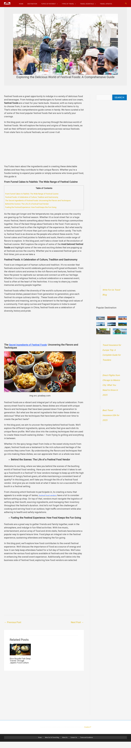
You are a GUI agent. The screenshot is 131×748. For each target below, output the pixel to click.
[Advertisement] (44, 150)
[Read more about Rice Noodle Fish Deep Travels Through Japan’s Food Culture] (20, 649)
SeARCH (119, 97)
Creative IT (87, 732)
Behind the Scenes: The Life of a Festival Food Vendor (30, 204)
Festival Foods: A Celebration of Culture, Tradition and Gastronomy (36, 197)
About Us (64, 743)
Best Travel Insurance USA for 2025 (110, 420)
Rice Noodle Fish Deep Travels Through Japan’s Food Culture (20, 660)
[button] (126, 3)
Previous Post (12, 622)
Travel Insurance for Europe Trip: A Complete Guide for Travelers (111, 355)
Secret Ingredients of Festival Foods (28, 344)
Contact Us (72, 743)
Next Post (77, 622)
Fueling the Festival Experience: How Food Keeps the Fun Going (34, 207)
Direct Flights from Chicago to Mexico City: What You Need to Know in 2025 (111, 390)
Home (43, 743)
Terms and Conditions (83, 743)
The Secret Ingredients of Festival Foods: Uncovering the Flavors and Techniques (43, 200)
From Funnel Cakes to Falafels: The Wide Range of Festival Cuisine (36, 193)
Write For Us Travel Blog (54, 743)
